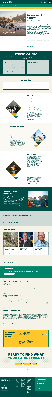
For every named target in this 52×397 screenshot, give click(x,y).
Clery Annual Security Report (29, 391)
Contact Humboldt (40, 383)
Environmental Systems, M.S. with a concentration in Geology (36, 71)
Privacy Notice (18, 382)
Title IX (17, 385)
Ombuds (28, 393)
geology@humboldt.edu (46, 39)
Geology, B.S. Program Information (12, 71)
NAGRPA (17, 386)
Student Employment (23, 384)
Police (28, 385)
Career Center (23, 387)
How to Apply (30, 44)
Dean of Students (28, 381)
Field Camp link (16, 222)
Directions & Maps (4, 390)
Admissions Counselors (41, 381)
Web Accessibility (18, 381)
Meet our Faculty (30, 46)
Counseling (29, 382)
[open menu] (49, 2)
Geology (4, 5)
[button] (38, 2)
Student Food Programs (29, 387)
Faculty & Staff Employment (23, 381)
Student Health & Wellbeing (29, 389)
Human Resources (22, 386)
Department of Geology (26, 369)
